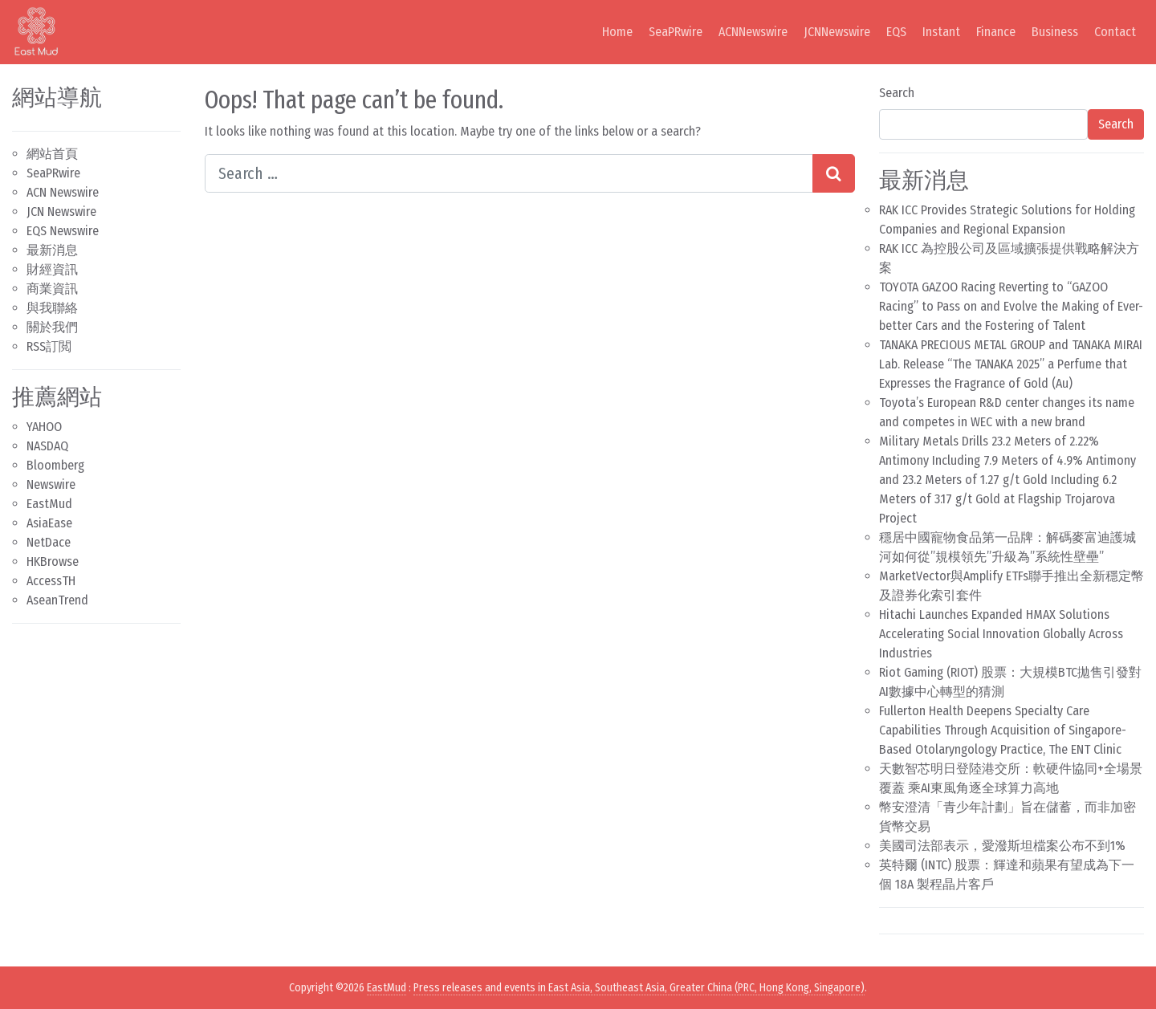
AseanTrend (57, 600)
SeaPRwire (675, 31)
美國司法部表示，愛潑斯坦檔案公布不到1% (1002, 845)
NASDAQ (47, 446)
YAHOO (44, 426)
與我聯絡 (52, 307)
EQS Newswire (62, 230)
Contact (1115, 31)
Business (1055, 31)
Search (896, 92)
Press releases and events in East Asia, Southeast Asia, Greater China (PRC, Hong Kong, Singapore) (639, 988)
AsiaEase (49, 523)
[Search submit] (833, 173)
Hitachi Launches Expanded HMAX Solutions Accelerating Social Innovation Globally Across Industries (1001, 634)
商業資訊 (52, 288)
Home (617, 31)
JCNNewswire (837, 31)
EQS (896, 31)
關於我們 (52, 327)
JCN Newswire (61, 211)
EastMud (49, 503)
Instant (941, 31)
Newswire (50, 484)
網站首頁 (52, 153)
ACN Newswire (62, 192)
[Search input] (509, 173)
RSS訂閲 (48, 346)
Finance (996, 31)
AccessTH (50, 580)
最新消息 (52, 250)
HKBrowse (52, 561)
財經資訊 (52, 269)
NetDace (48, 542)
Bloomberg (55, 465)
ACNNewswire (753, 31)
